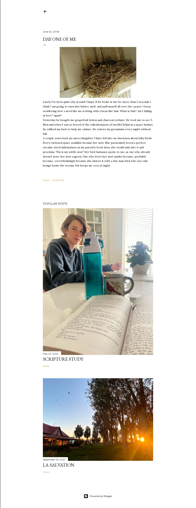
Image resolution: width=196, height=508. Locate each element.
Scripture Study (63, 359)
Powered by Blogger (98, 496)
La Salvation (58, 465)
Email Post (58, 180)
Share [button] (46, 180)
